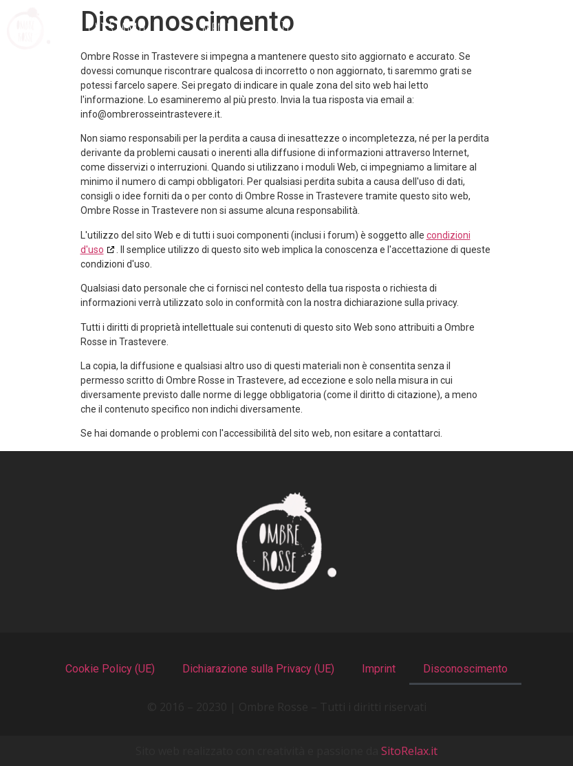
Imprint (379, 668)
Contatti (515, 28)
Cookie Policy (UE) (110, 668)
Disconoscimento (465, 668)
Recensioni (409, 28)
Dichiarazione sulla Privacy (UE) (258, 668)
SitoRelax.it (409, 750)
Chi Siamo (116, 28)
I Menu (213, 28)
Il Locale (305, 28)
